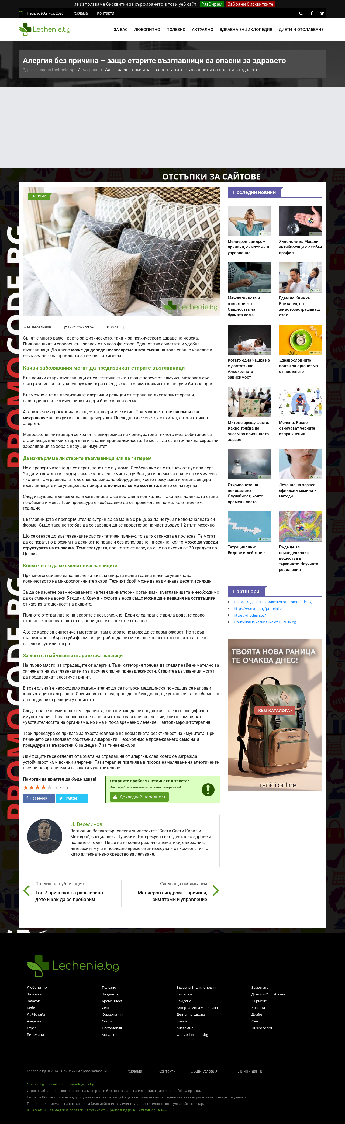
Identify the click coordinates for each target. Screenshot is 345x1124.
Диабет (257, 1014)
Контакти (105, 13)
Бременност (112, 1000)
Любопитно (147, 29)
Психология (112, 1027)
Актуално (202, 29)
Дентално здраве (191, 1014)
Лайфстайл (36, 1014)
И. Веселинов (39, 327)
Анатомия (185, 1027)
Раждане (184, 1000)
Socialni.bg (55, 1084)
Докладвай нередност (139, 797)
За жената (259, 987)
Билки (182, 1021)
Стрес (31, 1027)
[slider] (38, 787)
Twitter (68, 798)
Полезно (176, 29)
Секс (105, 1007)
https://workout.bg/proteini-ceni (260, 608)
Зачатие (34, 1000)
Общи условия (204, 1071)
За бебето (185, 994)
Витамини (35, 1034)
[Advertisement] (172, 127)
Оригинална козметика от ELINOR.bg (265, 622)
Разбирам (211, 4)
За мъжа (34, 994)
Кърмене (259, 1000)
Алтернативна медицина (197, 1007)
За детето (110, 994)
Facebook (36, 798)
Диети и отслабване (301, 29)
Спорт (107, 1021)
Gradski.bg (35, 1084)
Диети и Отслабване (268, 994)
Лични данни (250, 1071)
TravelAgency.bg (81, 1084)
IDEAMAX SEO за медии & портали (55, 1110)
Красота (258, 1007)
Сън (254, 1021)
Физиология (261, 1027)
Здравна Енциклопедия (196, 987)
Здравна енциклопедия (246, 29)
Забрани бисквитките (250, 4)
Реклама (80, 13)
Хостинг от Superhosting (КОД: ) (127, 1110)
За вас (121, 29)
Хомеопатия (112, 1014)
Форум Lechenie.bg (192, 1034)
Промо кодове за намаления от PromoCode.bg (273, 601)
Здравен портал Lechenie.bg (48, 69)
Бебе (31, 1007)
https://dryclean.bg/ (250, 615)
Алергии (89, 69)
